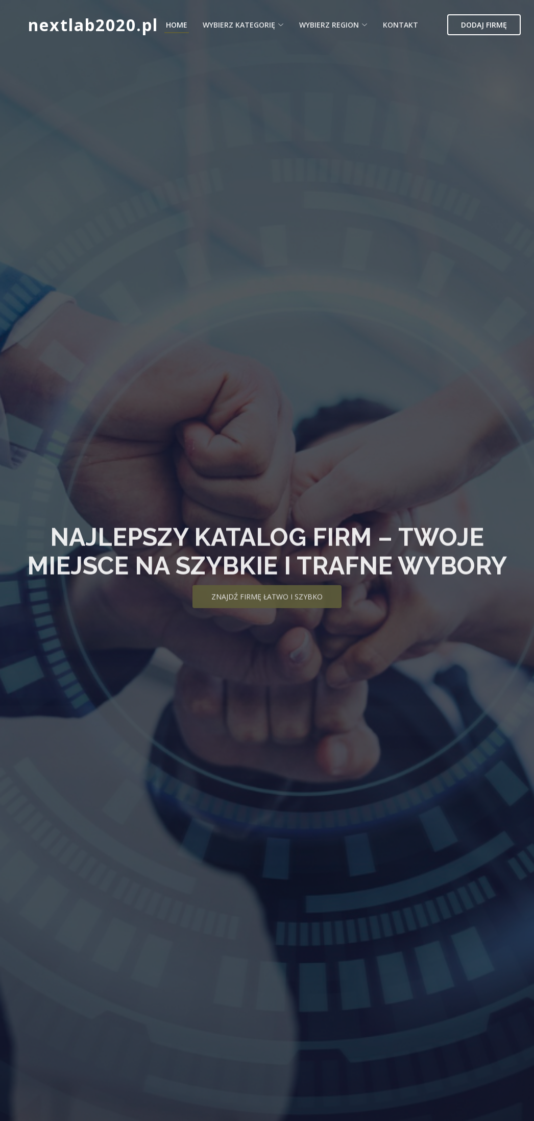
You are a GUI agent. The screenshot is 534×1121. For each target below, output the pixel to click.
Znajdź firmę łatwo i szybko (267, 607)
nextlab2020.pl (93, 25)
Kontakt (400, 25)
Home (176, 25)
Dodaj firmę (484, 25)
